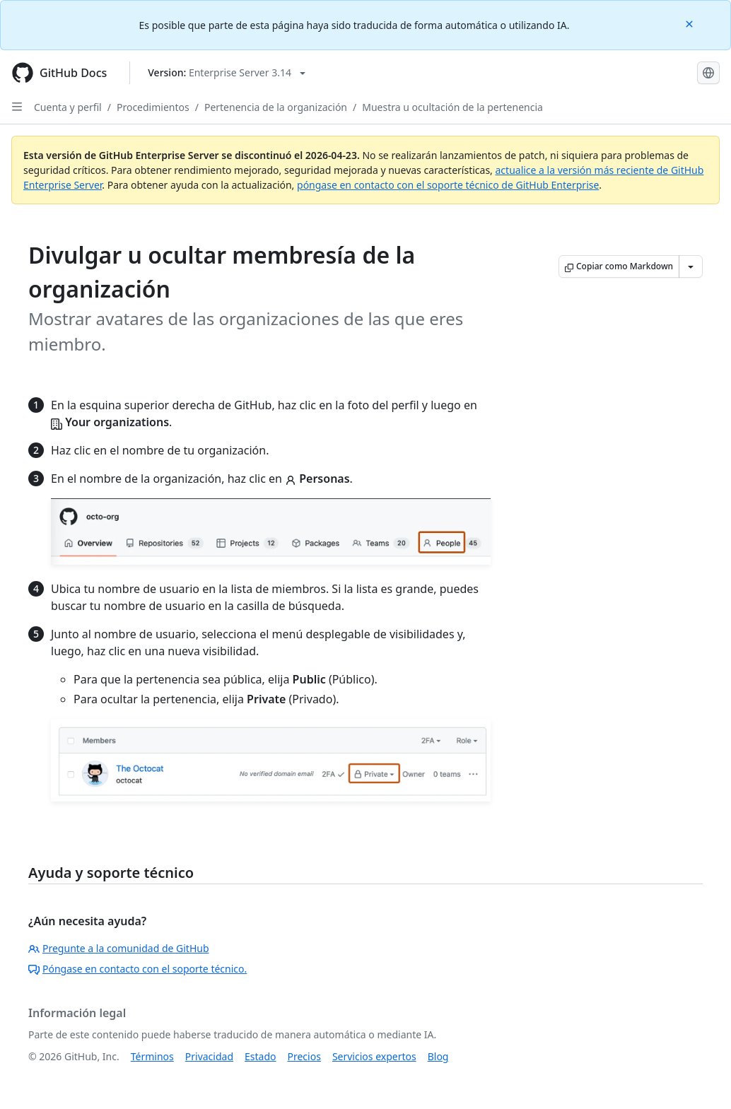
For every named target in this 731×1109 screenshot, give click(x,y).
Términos (152, 1056)
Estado (260, 1056)
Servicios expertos (374, 1056)
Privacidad (209, 1056)
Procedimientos (153, 107)
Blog (438, 1056)
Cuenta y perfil (68, 107)
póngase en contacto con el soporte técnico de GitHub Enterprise (448, 185)
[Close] (690, 23)
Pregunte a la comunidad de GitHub (118, 948)
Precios (304, 1056)
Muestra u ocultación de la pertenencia (452, 107)
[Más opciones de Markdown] (691, 266)
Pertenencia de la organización (275, 107)
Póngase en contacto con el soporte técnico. (137, 968)
